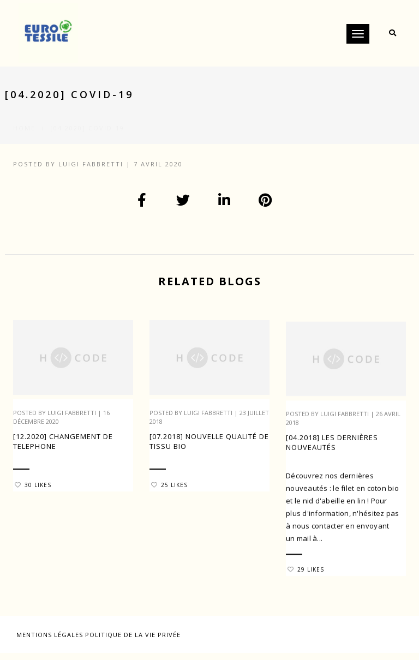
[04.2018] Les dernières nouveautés (332, 448)
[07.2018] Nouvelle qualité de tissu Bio (209, 441)
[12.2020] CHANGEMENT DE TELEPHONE (63, 441)
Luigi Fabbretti (90, 164)
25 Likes (169, 485)
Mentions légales (50, 635)
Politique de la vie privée (133, 635)
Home (24, 115)
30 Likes (33, 485)
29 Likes (306, 575)
